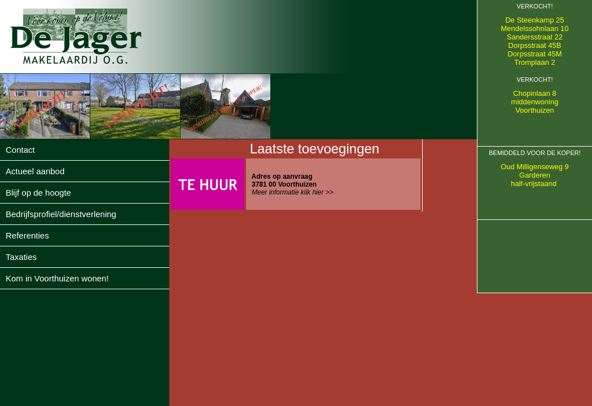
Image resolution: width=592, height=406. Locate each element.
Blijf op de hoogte (38, 192)
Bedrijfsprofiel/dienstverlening (61, 214)
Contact (20, 150)
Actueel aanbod (35, 171)
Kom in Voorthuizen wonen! (57, 278)
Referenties (27, 235)
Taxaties (21, 257)
